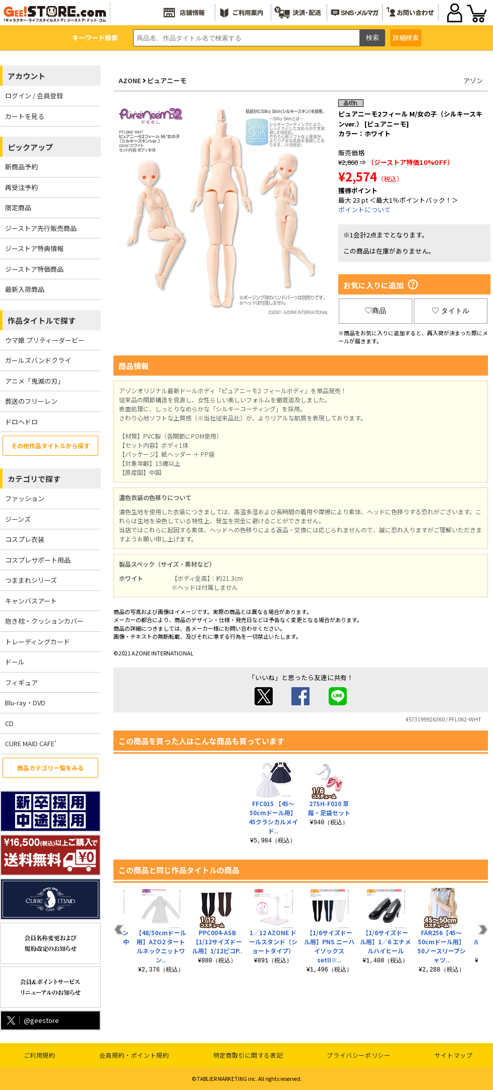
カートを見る (24, 116)
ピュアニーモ (167, 80)
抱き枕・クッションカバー (44, 621)
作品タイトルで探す (42, 320)
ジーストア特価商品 (34, 269)
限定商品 (18, 207)
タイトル (450, 311)
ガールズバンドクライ (38, 360)
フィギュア (21, 682)
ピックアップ (30, 147)
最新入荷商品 (24, 289)
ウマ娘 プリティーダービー (45, 340)
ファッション (24, 498)
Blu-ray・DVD (25, 702)
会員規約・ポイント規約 (134, 1055)
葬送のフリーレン (31, 401)
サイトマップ (454, 1055)
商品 (375, 311)
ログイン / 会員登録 (34, 95)
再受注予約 (21, 187)
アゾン (473, 80)
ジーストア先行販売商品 (41, 228)
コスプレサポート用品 (38, 560)
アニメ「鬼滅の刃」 (34, 381)
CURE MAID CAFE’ (30, 743)
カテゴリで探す (34, 478)
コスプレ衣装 (24, 539)
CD (9, 723)
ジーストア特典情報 (34, 248)
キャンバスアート (31, 600)
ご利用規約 (39, 1055)
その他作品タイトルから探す (50, 445)
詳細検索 (406, 37)
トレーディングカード (37, 641)
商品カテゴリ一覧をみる (50, 767)
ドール (15, 662)
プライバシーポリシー (358, 1055)
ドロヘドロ (21, 422)
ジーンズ (18, 519)
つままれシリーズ (31, 580)
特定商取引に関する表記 (248, 1055)
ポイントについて (364, 209)
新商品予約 (21, 166)
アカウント (26, 76)
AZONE (129, 80)
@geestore (32, 1020)
